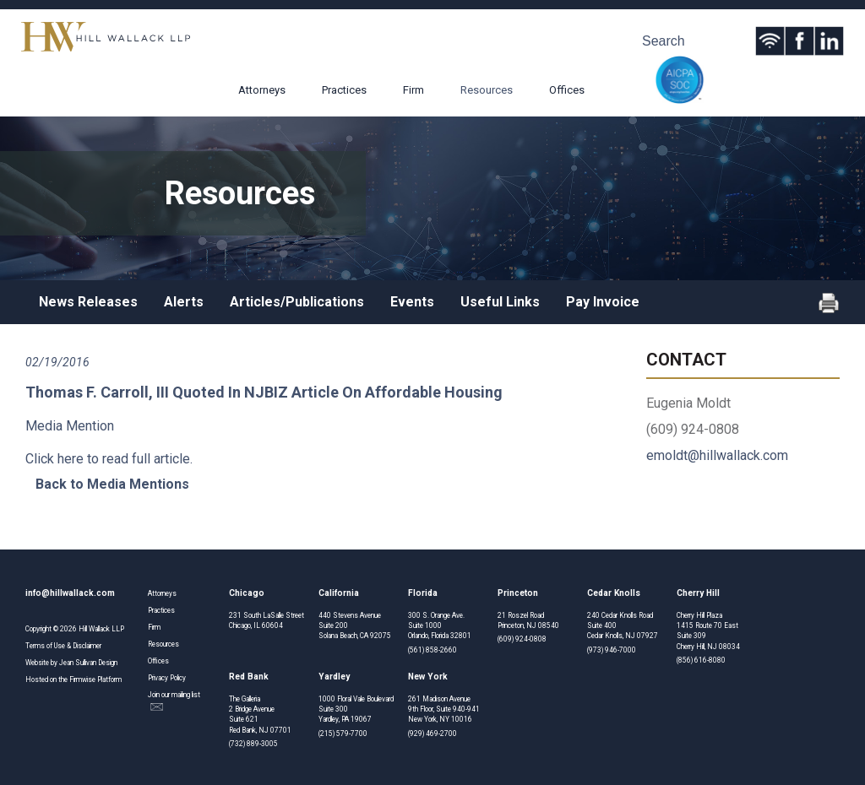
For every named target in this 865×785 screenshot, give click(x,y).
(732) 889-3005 (253, 743)
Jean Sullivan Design (88, 662)
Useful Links (500, 302)
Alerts (184, 302)
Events (412, 302)
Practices (344, 90)
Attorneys (262, 90)
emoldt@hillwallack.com (717, 455)
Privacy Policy (167, 678)
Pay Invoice (602, 302)
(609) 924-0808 (522, 639)
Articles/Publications (297, 302)
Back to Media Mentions (112, 484)
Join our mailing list (174, 701)
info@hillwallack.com (70, 592)
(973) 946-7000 (611, 650)
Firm (413, 90)
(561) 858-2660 (432, 650)
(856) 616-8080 (701, 660)
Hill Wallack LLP (101, 629)
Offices (567, 90)
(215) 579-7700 (342, 733)
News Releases (88, 302)
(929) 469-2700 (432, 733)
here (70, 459)
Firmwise (82, 679)
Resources (486, 90)
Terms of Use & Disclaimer (63, 646)
